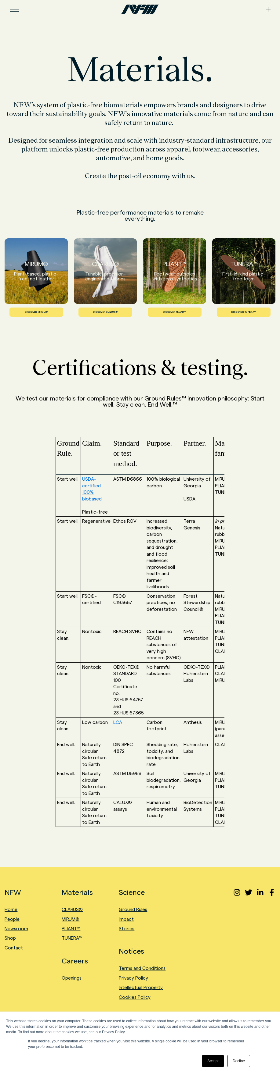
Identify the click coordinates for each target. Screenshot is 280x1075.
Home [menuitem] (11, 909)
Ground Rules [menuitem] (133, 909)
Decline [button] (239, 1061)
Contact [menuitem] (14, 947)
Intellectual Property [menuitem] (141, 987)
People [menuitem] (12, 919)
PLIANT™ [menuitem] (71, 928)
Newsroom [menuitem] (16, 928)
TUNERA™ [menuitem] (72, 938)
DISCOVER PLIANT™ (174, 312)
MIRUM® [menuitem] (70, 919)
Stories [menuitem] (126, 928)
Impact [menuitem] (126, 919)
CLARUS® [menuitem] (72, 909)
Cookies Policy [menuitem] (135, 997)
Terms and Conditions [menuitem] (142, 968)
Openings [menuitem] (72, 978)
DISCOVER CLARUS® (105, 312)
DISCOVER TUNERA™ (243, 312)
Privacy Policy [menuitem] (133, 978)
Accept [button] (213, 1061)
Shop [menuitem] (10, 938)
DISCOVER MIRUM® (36, 312)
